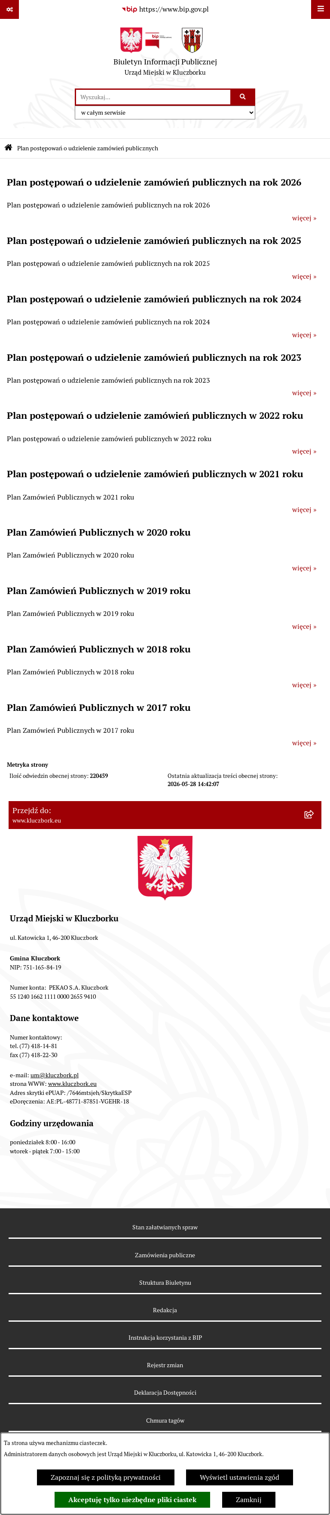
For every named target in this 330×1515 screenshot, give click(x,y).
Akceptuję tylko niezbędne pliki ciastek (132, 1499)
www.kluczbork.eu (72, 1084)
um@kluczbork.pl (55, 1075)
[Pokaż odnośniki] (9, 9)
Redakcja (165, 1310)
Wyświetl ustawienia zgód (239, 1477)
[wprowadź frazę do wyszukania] (153, 97)
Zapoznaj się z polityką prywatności (106, 1477)
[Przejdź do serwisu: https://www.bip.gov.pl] (165, 9)
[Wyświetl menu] (320, 9)
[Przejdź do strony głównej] (165, 53)
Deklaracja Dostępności (165, 1392)
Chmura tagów (165, 1420)
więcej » (304, 218)
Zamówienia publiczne (165, 1255)
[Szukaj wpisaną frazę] (243, 97)
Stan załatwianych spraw (165, 1227)
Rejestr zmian (165, 1365)
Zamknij (249, 1499)
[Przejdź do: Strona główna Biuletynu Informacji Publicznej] (8, 148)
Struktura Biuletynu (165, 1282)
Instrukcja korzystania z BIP (165, 1337)
